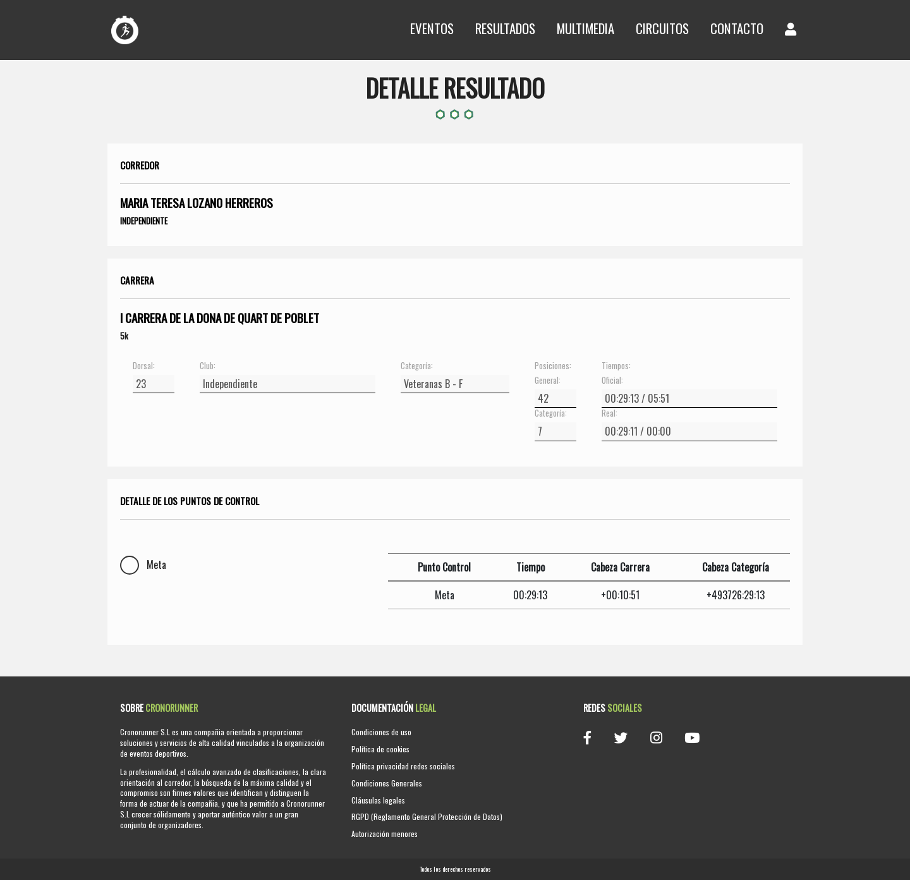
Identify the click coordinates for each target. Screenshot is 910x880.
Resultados (505, 28)
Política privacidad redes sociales (403, 766)
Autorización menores (384, 833)
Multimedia (585, 28)
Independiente (143, 220)
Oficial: (612, 380)
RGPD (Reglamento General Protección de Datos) (426, 816)
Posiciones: (553, 366)
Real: (609, 413)
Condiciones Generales (386, 783)
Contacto (736, 28)
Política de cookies (380, 748)
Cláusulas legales (378, 800)
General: (548, 380)
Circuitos (662, 28)
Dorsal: (144, 366)
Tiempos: (616, 366)
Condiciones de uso (381, 731)
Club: (207, 366)
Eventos (432, 28)
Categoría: (417, 366)
